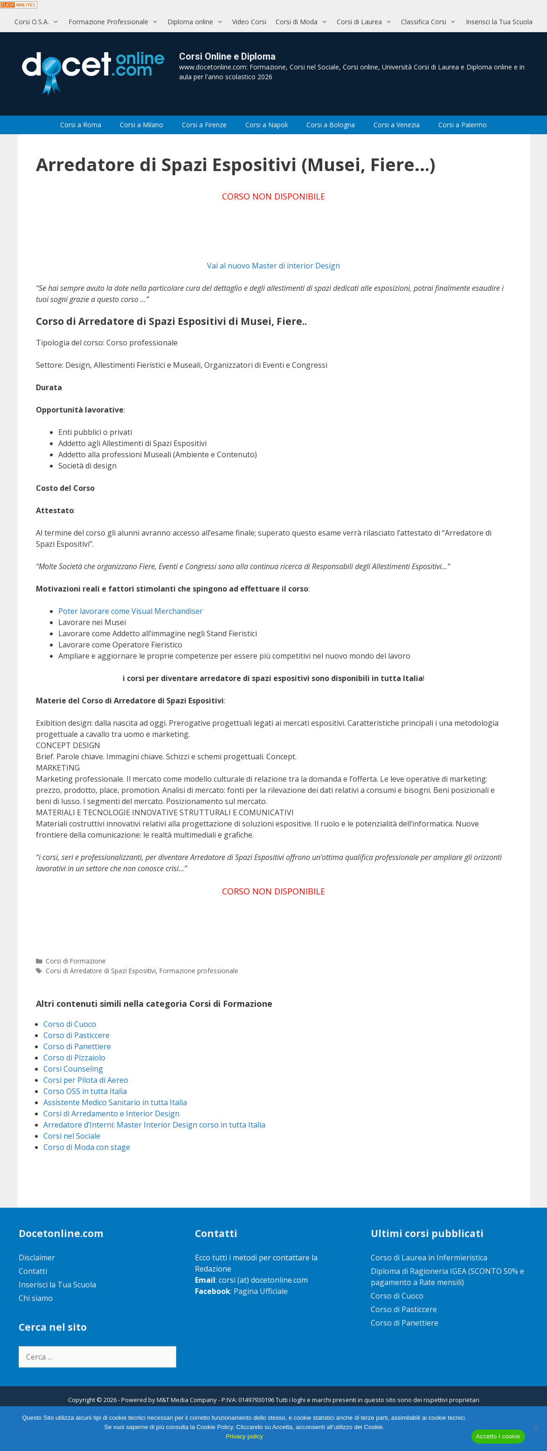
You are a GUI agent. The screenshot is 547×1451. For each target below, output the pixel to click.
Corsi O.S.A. (38, 21)
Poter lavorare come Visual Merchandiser (130, 611)
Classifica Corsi (431, 21)
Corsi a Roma (80, 124)
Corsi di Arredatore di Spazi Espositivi (101, 970)
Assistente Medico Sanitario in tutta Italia (115, 1102)
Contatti (33, 1271)
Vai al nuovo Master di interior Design (273, 266)
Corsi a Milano (141, 124)
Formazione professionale (198, 970)
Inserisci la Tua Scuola (499, 21)
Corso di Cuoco (69, 1024)
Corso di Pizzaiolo (74, 1057)
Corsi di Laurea (366, 21)
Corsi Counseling (73, 1069)
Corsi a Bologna (330, 124)
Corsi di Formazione (76, 960)
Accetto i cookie (498, 1436)
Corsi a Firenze (204, 124)
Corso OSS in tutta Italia (85, 1091)
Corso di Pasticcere (76, 1035)
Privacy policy (244, 1436)
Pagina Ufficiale (261, 1291)
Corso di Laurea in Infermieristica (429, 1257)
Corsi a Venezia (397, 124)
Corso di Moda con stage (86, 1147)
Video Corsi (249, 21)
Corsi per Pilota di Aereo (85, 1080)
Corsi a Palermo (462, 124)
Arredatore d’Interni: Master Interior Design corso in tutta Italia (154, 1125)
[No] (535, 1428)
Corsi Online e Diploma (227, 56)
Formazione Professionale (116, 21)
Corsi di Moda (304, 21)
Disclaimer (37, 1257)
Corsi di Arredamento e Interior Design (111, 1113)
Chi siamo (36, 1298)
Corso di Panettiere (77, 1046)
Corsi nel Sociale (71, 1136)
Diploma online (197, 21)
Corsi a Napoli (266, 124)
